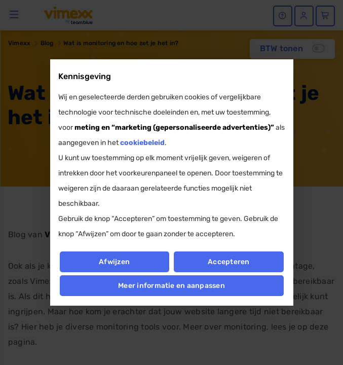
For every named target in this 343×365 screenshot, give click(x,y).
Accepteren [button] (229, 262)
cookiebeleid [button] (142, 142)
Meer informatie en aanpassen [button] (171, 285)
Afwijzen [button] (114, 262)
